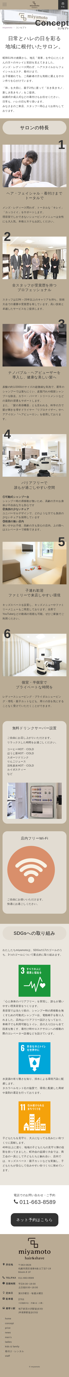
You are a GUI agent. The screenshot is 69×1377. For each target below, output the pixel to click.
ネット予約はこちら (34, 1220)
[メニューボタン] (5, 5)
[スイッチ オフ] (63, 5)
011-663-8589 (38, 1202)
